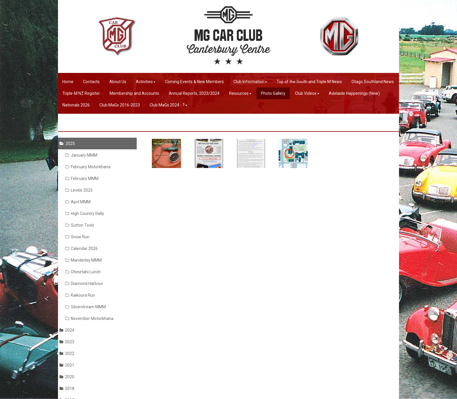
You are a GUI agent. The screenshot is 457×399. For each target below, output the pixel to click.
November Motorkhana (89, 318)
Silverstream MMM (85, 306)
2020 (66, 376)
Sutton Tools (79, 225)
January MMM (81, 155)
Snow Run (77, 237)
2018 (66, 388)
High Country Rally (84, 213)
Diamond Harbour (84, 283)
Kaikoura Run (80, 295)
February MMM (82, 178)
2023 (66, 342)
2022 (66, 353)
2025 (67, 143)
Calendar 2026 (81, 248)
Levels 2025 (79, 190)
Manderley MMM (83, 260)
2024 (66, 330)
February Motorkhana (87, 166)
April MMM (78, 202)
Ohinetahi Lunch (83, 272)
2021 (66, 365)
